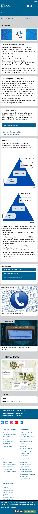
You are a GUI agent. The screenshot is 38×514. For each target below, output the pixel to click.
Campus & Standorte (8, 490)
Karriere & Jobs (6, 443)
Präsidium (5, 487)
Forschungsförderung (8, 467)
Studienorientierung (26, 464)
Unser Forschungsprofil (8, 466)
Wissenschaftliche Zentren (9, 464)
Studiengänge (24, 462)
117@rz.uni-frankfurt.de (14, 401)
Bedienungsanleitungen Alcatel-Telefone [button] (17, 269)
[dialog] (19, 507)
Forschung (5, 459)
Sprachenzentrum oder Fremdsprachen (26, 449)
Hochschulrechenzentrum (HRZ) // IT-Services (23, 18)
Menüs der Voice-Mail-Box (11, 134)
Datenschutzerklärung (8, 413)
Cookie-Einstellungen (8, 415)
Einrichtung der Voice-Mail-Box (12, 132)
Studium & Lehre (25, 459)
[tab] (19, 125)
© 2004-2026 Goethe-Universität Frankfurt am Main (15, 410)
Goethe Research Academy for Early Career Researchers (28, 453)
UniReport (5, 439)
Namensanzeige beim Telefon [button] (13, 277)
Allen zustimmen (30, 511)
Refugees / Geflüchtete (26, 445)
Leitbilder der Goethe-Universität (8, 493)
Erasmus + (24, 446)
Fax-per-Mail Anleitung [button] (11, 273)
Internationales (25, 429)
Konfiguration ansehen (8, 507)
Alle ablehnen (18, 511)
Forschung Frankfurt (8, 441)
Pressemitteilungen (7, 432)
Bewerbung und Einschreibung (25, 467)
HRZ (9, 18)
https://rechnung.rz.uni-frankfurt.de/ (18, 250)
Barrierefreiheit (19, 413)
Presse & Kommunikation (9, 429)
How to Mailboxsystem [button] (11, 125)
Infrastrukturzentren (7, 469)
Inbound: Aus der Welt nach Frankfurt (28, 433)
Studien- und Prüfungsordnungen (26, 477)
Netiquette (18, 415)
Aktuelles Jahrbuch (7, 438)
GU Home (3, 18)
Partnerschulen (25, 479)
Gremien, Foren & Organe (9, 495)
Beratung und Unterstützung (28, 474)
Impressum (31, 410)
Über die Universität (8, 483)
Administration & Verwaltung (9, 489)
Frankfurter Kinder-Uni (8, 445)
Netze (2, 13)
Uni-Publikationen (7, 436)
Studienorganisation (26, 469)
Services (4, 21)
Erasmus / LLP (24, 439)
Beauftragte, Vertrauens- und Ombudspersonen (9, 498)
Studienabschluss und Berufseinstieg (26, 472)
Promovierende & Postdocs (9, 471)
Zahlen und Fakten (7, 446)
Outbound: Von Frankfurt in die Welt (27, 437)
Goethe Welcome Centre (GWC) (27, 442)
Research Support (7, 462)
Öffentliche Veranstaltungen (9, 434)
